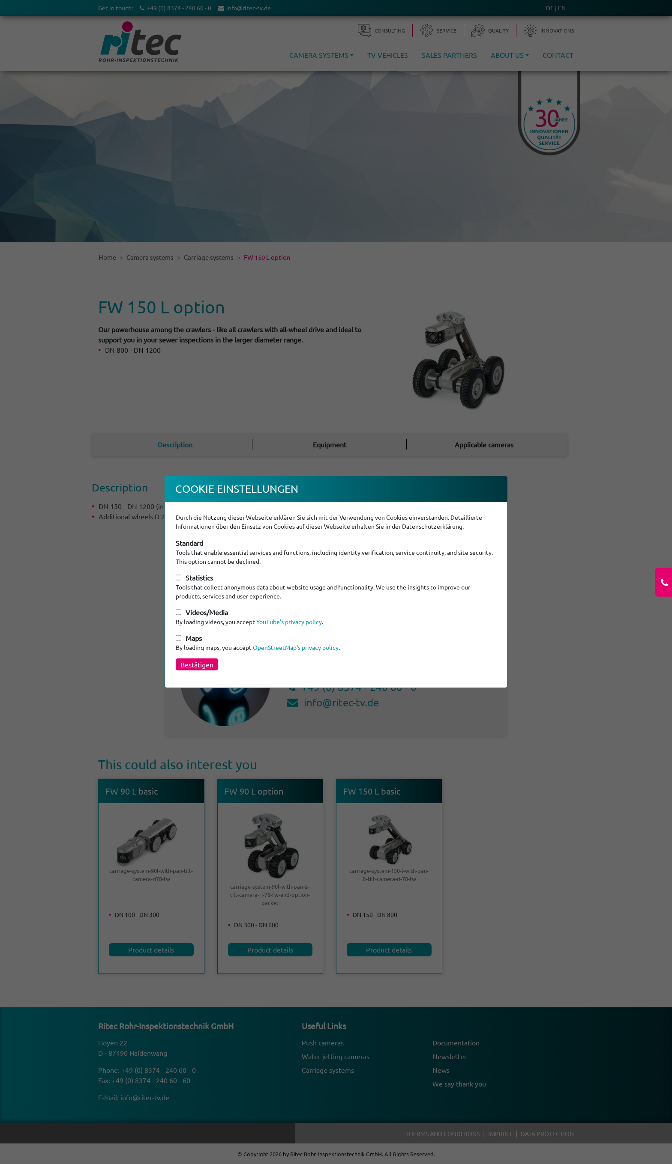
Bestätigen (196, 664)
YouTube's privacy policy (289, 621)
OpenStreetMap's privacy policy (296, 647)
